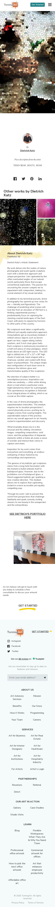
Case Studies (37, 807)
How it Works (17, 713)
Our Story (37, 706)
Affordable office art (17, 881)
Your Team (17, 719)
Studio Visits (17, 814)
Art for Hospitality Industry (37, 759)
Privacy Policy (18, 902)
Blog (17, 830)
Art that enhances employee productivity (37, 868)
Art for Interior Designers (17, 747)
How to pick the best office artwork (17, 867)
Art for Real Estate (37, 737)
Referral (37, 785)
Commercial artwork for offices (37, 853)
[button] (50, 4)
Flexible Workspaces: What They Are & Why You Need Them (37, 837)
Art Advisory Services (17, 697)
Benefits (17, 706)
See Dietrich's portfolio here (27, 515)
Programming (37, 713)
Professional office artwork (17, 852)
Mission (37, 696)
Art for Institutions (17, 757)
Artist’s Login (37, 769)
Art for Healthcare (37, 747)
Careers (37, 719)
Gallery (17, 807)
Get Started (37, 4)
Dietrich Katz (27, 150)
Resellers (17, 785)
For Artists (17, 769)
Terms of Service (36, 902)
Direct (17, 791)
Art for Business (17, 735)
